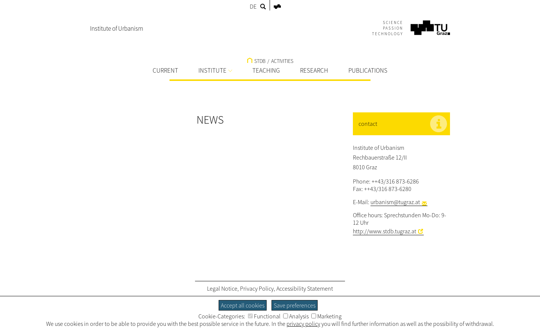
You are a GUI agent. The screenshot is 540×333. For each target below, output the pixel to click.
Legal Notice (222, 288)
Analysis (296, 316)
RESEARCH (314, 70)
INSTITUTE (215, 70)
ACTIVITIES (282, 61)
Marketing (326, 316)
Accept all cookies (242, 305)
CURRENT (165, 70)
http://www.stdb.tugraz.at (384, 231)
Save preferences (294, 305)
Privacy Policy (257, 288)
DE (253, 6)
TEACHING (266, 70)
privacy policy (303, 323)
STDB (256, 61)
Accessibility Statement (304, 288)
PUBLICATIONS (367, 70)
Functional (264, 316)
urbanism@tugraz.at (395, 202)
